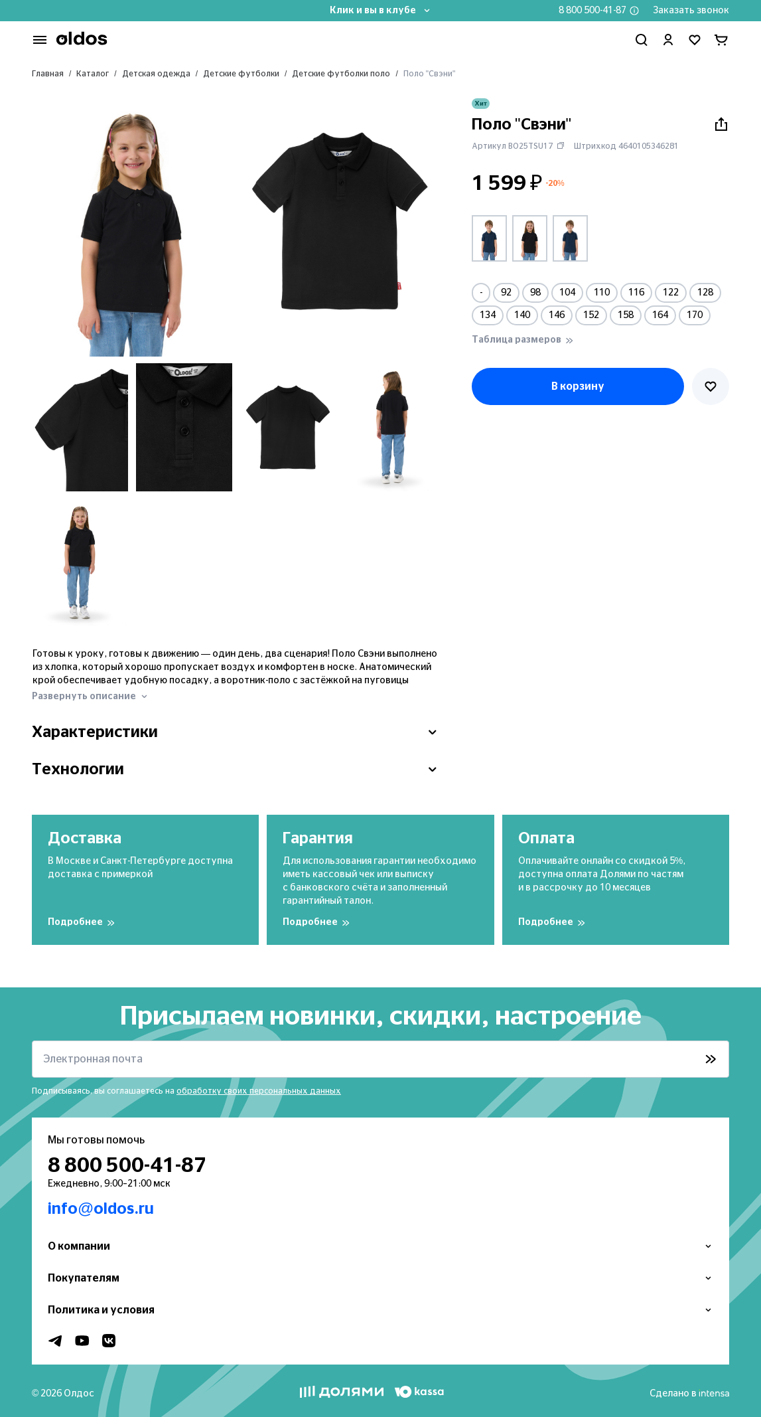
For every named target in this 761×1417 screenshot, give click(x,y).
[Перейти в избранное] (695, 40)
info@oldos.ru (101, 1209)
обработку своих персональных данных (258, 1091)
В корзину (577, 386)
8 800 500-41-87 (592, 10)
